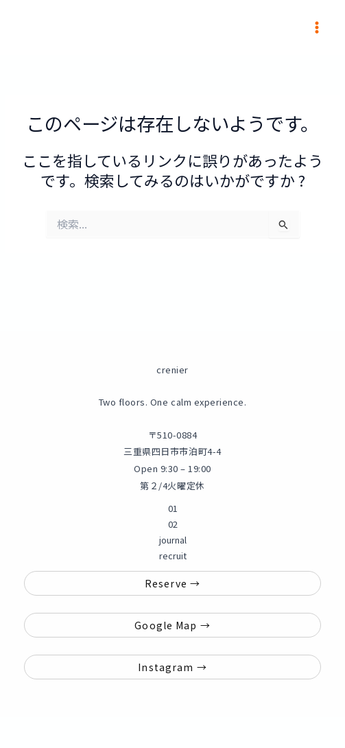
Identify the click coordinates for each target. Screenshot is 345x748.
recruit (173, 555)
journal (173, 539)
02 (173, 523)
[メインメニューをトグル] (316, 27)
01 (173, 508)
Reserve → (172, 583)
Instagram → (172, 667)
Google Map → (172, 625)
